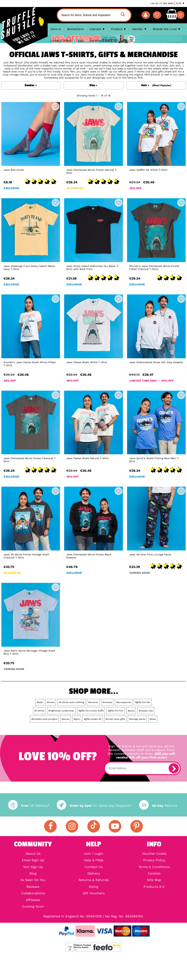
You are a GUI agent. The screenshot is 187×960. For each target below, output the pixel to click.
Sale (81, 40)
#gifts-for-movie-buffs (91, 710)
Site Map (154, 879)
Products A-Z (154, 886)
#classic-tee (146, 710)
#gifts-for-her (142, 702)
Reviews (32, 886)
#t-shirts (39, 710)
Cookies (154, 873)
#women (93, 702)
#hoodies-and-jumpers (44, 719)
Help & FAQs (93, 860)
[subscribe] (174, 768)
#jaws (131, 710)
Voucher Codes (154, 853)
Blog (33, 873)
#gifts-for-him (116, 710)
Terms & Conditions (154, 866)
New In (56, 29)
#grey (77, 719)
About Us (33, 853)
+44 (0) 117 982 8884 (162, 3)
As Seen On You (33, 879)
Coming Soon (33, 906)
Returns (158, 805)
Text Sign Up (33, 866)
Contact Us (94, 866)
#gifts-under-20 (92, 719)
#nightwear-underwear (61, 710)
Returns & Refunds (94, 879)
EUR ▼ (180, 3)
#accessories (123, 702)
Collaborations (33, 893)
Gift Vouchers (94, 893)
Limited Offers (61, 40)
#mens (51, 702)
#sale (40, 702)
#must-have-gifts (115, 719)
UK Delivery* (28, 805)
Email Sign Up (33, 860)
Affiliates (33, 900)
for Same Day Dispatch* (94, 805)
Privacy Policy (154, 860)
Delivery (93, 873)
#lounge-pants (137, 719)
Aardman (96, 40)
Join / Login (93, 853)
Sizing (93, 886)
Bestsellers (75, 29)
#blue (153, 719)
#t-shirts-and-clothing (71, 702)
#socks (65, 719)
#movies (107, 702)
